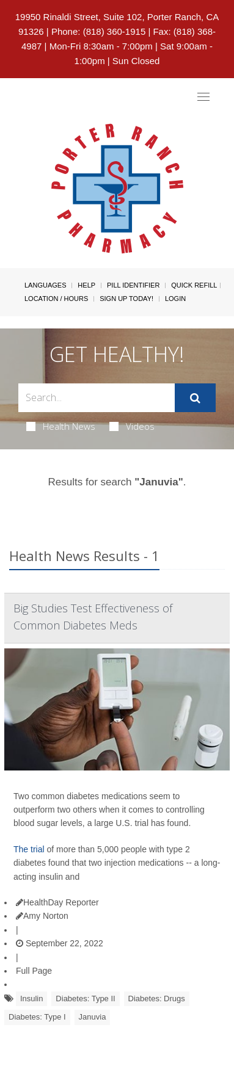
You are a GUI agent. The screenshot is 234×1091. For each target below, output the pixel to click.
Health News (60, 426)
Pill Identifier (133, 285)
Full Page (34, 971)
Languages (45, 285)
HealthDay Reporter (57, 902)
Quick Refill (194, 285)
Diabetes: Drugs (156, 998)
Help (86, 285)
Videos (132, 426)
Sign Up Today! (126, 298)
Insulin (31, 998)
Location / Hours (56, 298)
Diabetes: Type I (37, 1016)
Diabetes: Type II (85, 998)
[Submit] (195, 398)
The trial (29, 849)
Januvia (92, 1016)
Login (175, 298)
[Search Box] (96, 397)
